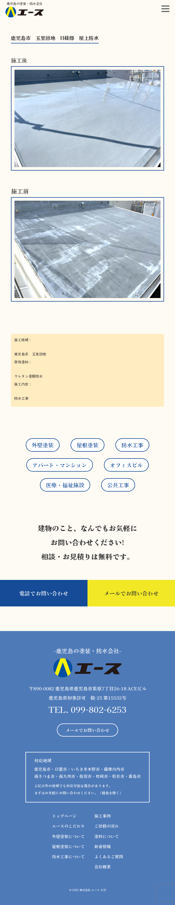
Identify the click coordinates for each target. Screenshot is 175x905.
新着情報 (102, 846)
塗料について (106, 836)
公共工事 (118, 485)
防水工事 (132, 445)
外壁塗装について (68, 836)
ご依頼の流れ (106, 826)
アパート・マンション (59, 465)
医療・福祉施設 (65, 485)
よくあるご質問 (108, 856)
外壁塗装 (43, 445)
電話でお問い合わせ (43, 593)
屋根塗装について (68, 846)
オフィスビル (126, 465)
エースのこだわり (68, 826)
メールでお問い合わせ (131, 593)
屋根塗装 (87, 445)
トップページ (64, 816)
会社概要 (102, 866)
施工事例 (102, 816)
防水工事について (68, 856)
